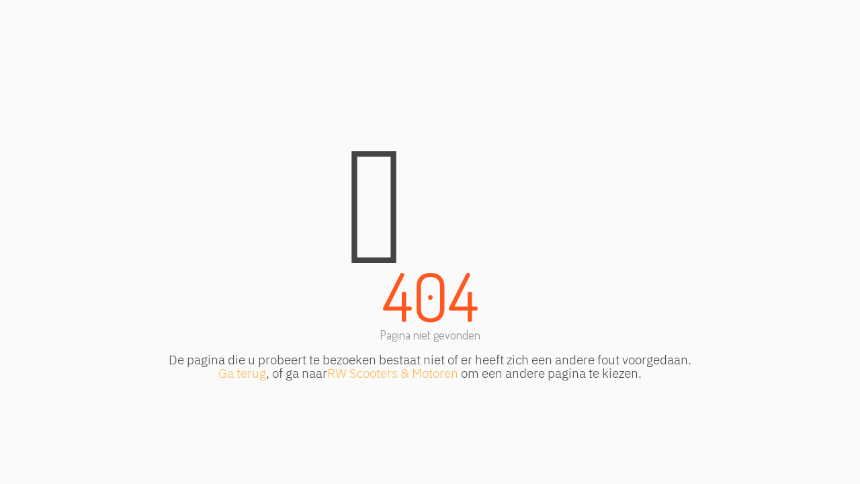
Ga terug (242, 372)
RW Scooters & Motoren (392, 372)
